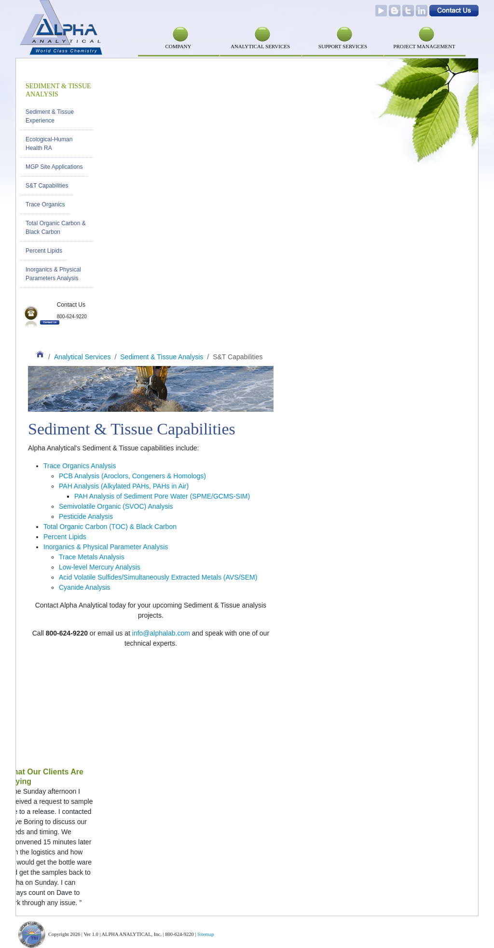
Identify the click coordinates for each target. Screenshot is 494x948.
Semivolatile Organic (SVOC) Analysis (116, 506)
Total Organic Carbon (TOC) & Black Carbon (110, 526)
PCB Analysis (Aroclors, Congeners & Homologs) (132, 476)
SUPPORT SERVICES (342, 46)
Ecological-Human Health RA (49, 143)
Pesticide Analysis (86, 516)
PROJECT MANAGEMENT (424, 46)
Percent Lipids (44, 250)
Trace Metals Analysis (91, 557)
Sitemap (205, 934)
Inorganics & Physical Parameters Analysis (53, 274)
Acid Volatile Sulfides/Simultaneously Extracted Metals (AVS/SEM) (158, 577)
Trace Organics (45, 204)
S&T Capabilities (47, 185)
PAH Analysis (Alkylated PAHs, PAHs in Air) (124, 486)
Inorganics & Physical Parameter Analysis (105, 547)
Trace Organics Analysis (79, 466)
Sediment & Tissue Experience (50, 116)
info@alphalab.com (161, 633)
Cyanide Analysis (84, 587)
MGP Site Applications (54, 166)
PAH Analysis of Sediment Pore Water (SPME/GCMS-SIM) (162, 496)
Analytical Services (260, 46)
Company (178, 46)
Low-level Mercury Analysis (99, 567)
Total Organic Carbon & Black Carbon (56, 227)
